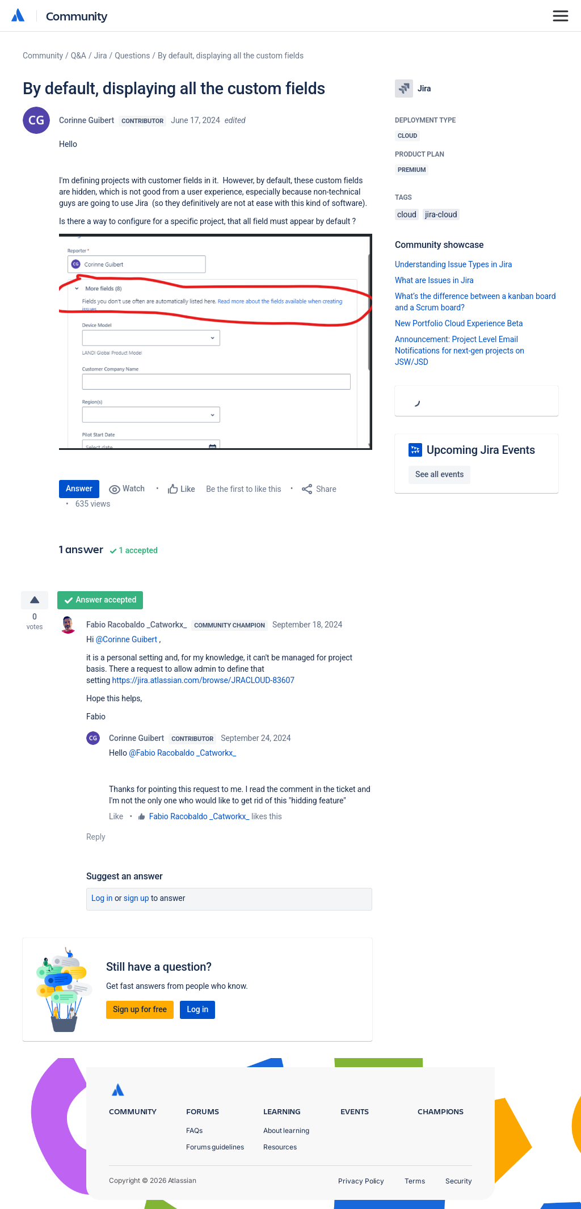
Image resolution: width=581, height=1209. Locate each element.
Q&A (78, 55)
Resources (280, 1147)
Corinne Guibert (86, 120)
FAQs (194, 1130)
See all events (439, 474)
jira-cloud (441, 214)
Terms (415, 1181)
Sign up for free (140, 1012)
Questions (132, 55)
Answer (79, 488)
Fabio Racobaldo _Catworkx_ (136, 627)
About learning (286, 1130)
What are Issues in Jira (434, 280)
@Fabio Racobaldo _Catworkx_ (182, 755)
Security (458, 1181)
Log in (102, 900)
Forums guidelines (215, 1147)
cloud (406, 214)
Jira (100, 55)
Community (77, 15)
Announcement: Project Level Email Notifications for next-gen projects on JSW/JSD (459, 351)
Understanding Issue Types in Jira (453, 264)
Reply (96, 839)
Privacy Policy (361, 1181)
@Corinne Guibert (126, 642)
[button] (215, 342)
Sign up (136, 900)
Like (116, 819)
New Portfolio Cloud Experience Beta (459, 323)
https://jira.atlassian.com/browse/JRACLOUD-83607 (203, 683)
